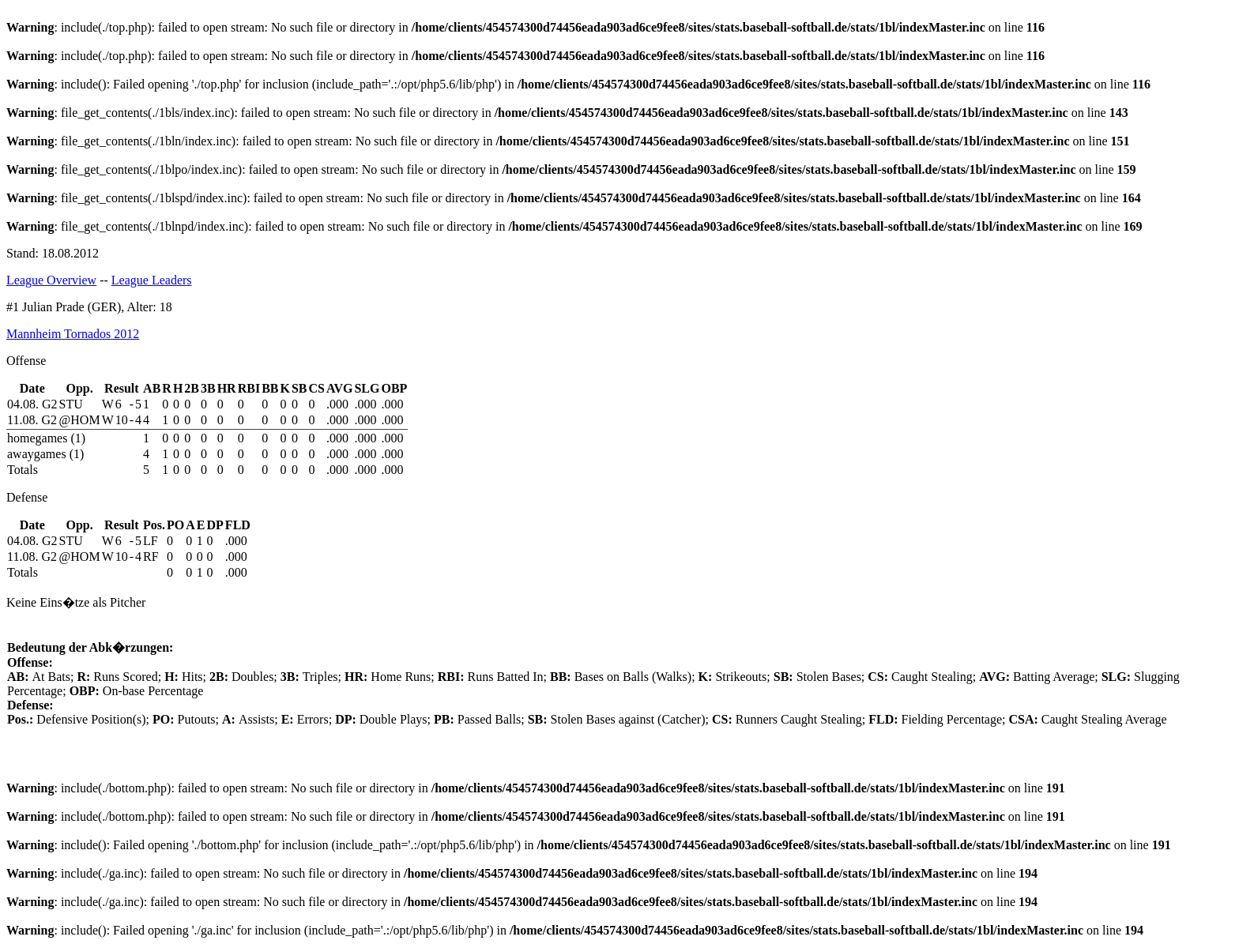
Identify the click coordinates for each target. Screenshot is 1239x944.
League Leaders (151, 280)
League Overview (51, 280)
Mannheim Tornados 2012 (72, 333)
